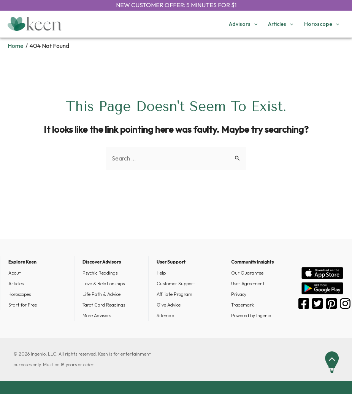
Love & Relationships (103, 283)
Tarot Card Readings (103, 305)
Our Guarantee (247, 273)
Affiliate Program (174, 294)
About (14, 273)
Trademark (242, 305)
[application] (254, 24)
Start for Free (22, 305)
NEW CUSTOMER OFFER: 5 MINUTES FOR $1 (176, 5)
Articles (16, 283)
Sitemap (165, 315)
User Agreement (248, 283)
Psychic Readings (99, 273)
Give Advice (169, 305)
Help (161, 273)
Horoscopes (19, 294)
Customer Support (176, 283)
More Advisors (96, 315)
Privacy (238, 294)
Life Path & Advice (101, 294)
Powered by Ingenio (251, 315)
